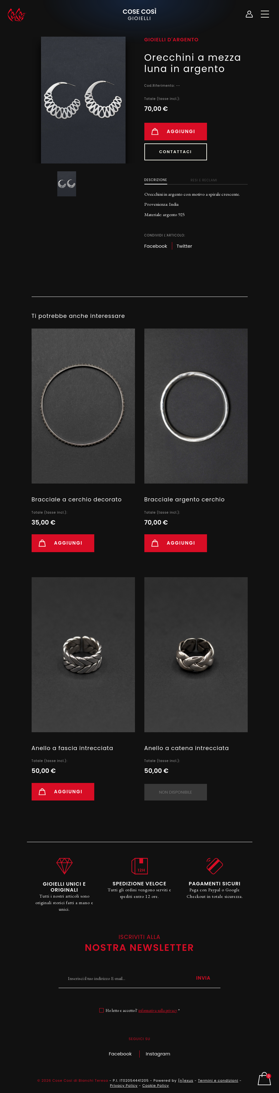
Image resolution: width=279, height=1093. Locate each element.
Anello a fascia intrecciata (72, 748)
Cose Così (139, 14)
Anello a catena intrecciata (186, 748)
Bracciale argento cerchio (184, 499)
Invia (203, 978)
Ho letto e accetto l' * (143, 1010)
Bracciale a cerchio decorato (77, 499)
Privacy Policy (123, 1085)
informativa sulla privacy (157, 1010)
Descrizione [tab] (155, 180)
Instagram (158, 1053)
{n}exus (185, 1080)
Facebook (120, 1053)
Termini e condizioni (218, 1080)
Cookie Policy (155, 1085)
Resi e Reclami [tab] (204, 180)
